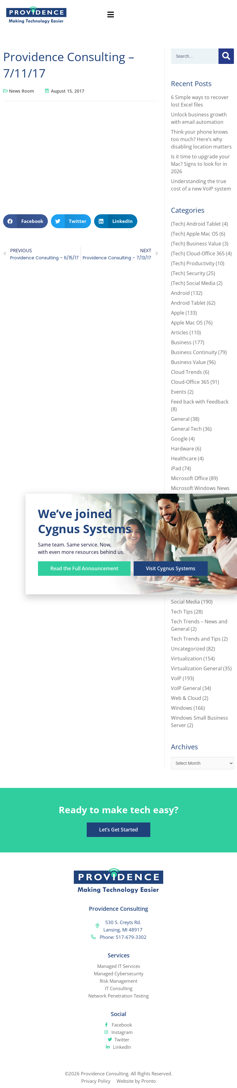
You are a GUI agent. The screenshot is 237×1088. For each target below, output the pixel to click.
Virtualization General (196, 668)
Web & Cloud (186, 698)
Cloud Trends (186, 372)
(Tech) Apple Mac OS (194, 233)
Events (178, 391)
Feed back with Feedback (199, 401)
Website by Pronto (136, 1081)
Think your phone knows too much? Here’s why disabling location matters (201, 139)
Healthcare (184, 458)
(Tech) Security (188, 273)
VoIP (176, 678)
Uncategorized (188, 648)
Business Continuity (194, 352)
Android (180, 293)
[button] (25, 221)
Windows (181, 708)
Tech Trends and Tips (196, 638)
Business (181, 342)
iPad (176, 468)
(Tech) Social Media (193, 283)
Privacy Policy (95, 1081)
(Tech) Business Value (196, 243)
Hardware (182, 448)
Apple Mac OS (187, 322)
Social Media (185, 601)
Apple (177, 312)
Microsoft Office (189, 478)
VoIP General (186, 688)
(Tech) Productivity (192, 263)
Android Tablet (188, 302)
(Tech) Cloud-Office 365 (198, 253)
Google (179, 438)
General (180, 419)
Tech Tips (182, 611)
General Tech (186, 428)
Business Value (188, 362)
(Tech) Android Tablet (196, 223)
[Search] (226, 56)
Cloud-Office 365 (190, 382)
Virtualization (186, 658)
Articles (179, 332)
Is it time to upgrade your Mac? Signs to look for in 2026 (200, 164)
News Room (21, 91)
